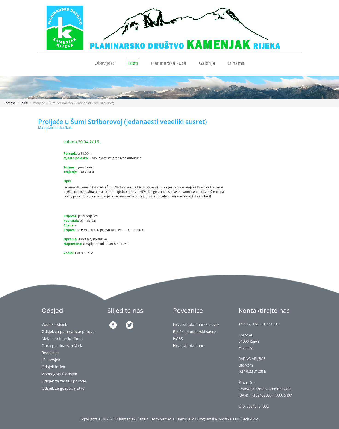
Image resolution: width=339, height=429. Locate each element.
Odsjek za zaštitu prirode (64, 381)
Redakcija (50, 352)
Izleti (133, 63)
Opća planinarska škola (62, 345)
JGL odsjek (51, 359)
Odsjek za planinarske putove (68, 331)
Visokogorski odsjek (59, 373)
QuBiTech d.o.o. (246, 419)
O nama (236, 63)
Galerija (207, 63)
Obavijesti (104, 63)
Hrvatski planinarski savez (196, 324)
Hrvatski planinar (188, 345)
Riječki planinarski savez (194, 331)
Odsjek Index (53, 366)
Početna (9, 103)
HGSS (178, 338)
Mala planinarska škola (62, 338)
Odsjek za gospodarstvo (63, 388)
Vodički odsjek (54, 324)
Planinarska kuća (168, 63)
